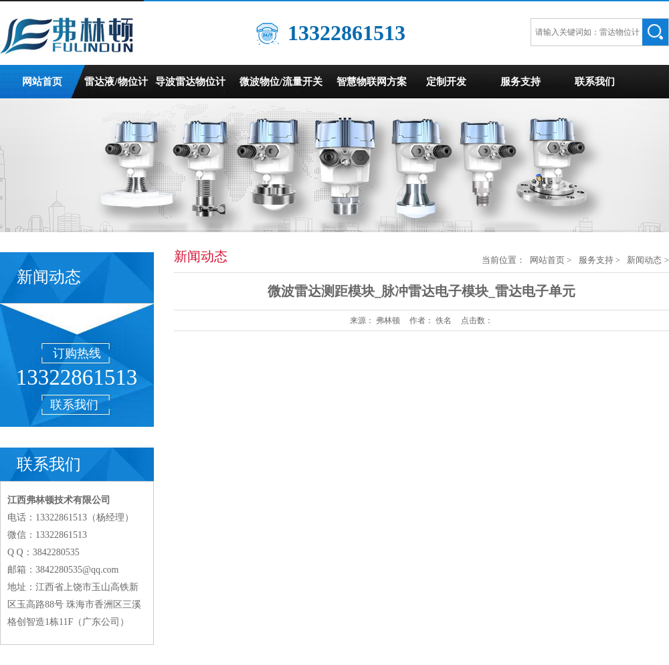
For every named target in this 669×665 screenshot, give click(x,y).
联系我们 (595, 81)
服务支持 (520, 81)
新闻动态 (644, 260)
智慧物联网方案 (372, 81)
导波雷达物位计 (190, 81)
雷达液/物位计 (115, 81)
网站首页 (42, 81)
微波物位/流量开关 (281, 81)
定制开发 (446, 81)
